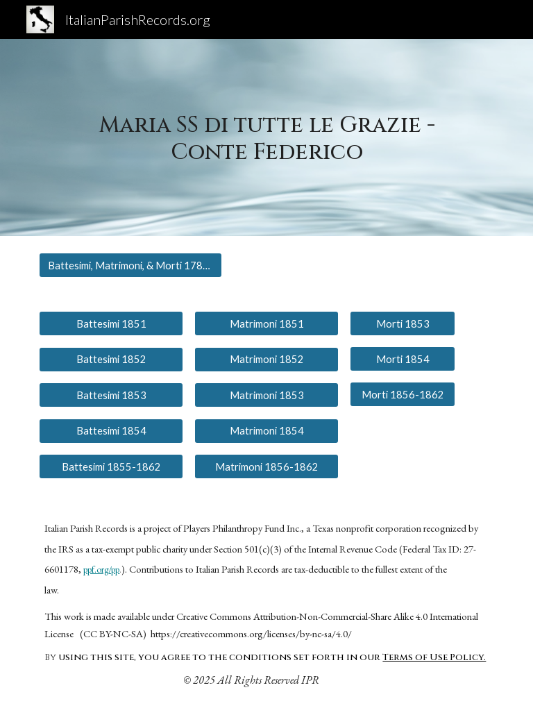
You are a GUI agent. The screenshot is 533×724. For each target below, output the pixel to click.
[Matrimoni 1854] (266, 430)
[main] (266, 137)
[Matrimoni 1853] (266, 395)
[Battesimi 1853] (111, 395)
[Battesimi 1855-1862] (111, 466)
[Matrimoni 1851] (266, 323)
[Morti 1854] (402, 359)
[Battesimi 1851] (111, 323)
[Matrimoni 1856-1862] (266, 466)
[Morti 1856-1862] (402, 394)
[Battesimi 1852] (111, 359)
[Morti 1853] (402, 323)
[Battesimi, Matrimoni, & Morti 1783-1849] (130, 265)
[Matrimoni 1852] (266, 359)
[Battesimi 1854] (111, 430)
